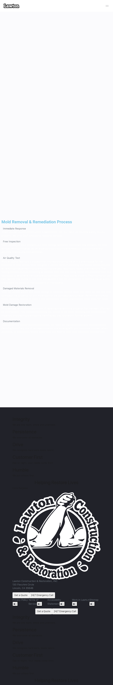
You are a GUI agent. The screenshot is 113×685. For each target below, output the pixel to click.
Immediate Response (14, 228)
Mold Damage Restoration (17, 304)
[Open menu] (107, 6)
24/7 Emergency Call (42, 595)
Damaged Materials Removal (18, 288)
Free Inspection (11, 241)
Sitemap (93, 599)
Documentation (11, 321)
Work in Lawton (80, 599)
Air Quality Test (11, 258)
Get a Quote (21, 595)
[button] (56, 228)
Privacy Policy (20, 599)
